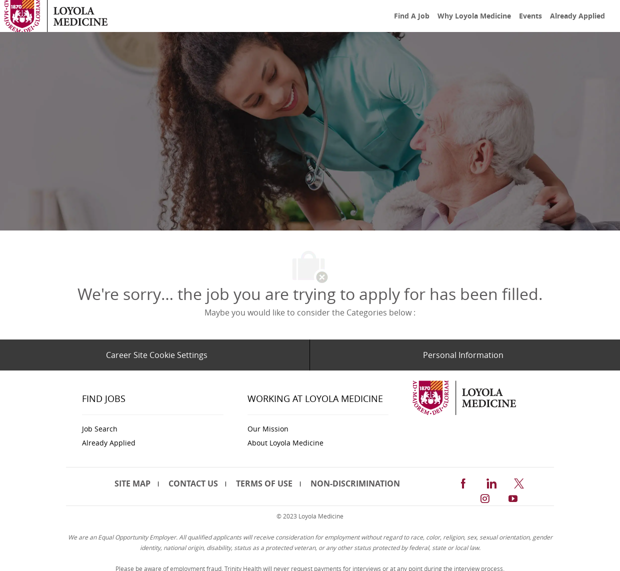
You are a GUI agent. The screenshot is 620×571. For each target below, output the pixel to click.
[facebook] (463, 481)
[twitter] (519, 481)
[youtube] (513, 497)
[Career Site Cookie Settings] (157, 355)
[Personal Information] (463, 355)
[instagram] (485, 497)
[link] (56, 16)
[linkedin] (491, 481)
